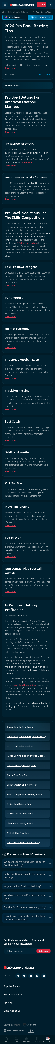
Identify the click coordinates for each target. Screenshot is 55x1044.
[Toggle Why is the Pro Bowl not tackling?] (50, 886)
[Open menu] (5, 4)
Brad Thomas (44, 74)
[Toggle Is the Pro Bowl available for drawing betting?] (50, 876)
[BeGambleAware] (12, 1025)
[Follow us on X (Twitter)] (24, 976)
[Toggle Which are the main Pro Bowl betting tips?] (50, 897)
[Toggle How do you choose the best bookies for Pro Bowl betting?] (50, 918)
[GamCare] (29, 1025)
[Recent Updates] (50, 4)
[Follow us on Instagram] (37, 976)
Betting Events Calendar (18, 12)
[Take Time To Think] (14, 1031)
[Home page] (3, 12)
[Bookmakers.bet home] (21, 4)
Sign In (41, 4)
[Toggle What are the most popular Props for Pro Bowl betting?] (50, 863)
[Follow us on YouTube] (43, 976)
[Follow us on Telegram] (18, 976)
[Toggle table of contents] (48, 85)
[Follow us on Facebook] (30, 976)
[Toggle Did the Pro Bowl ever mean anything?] (50, 907)
